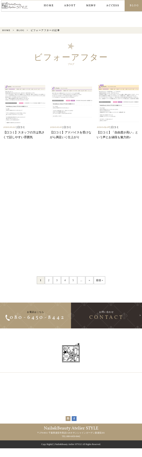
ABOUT (70, 5)
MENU (91, 5)
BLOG (20, 48)
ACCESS (112, 5)
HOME (49, 5)
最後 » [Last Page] (99, 298)
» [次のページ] (89, 298)
